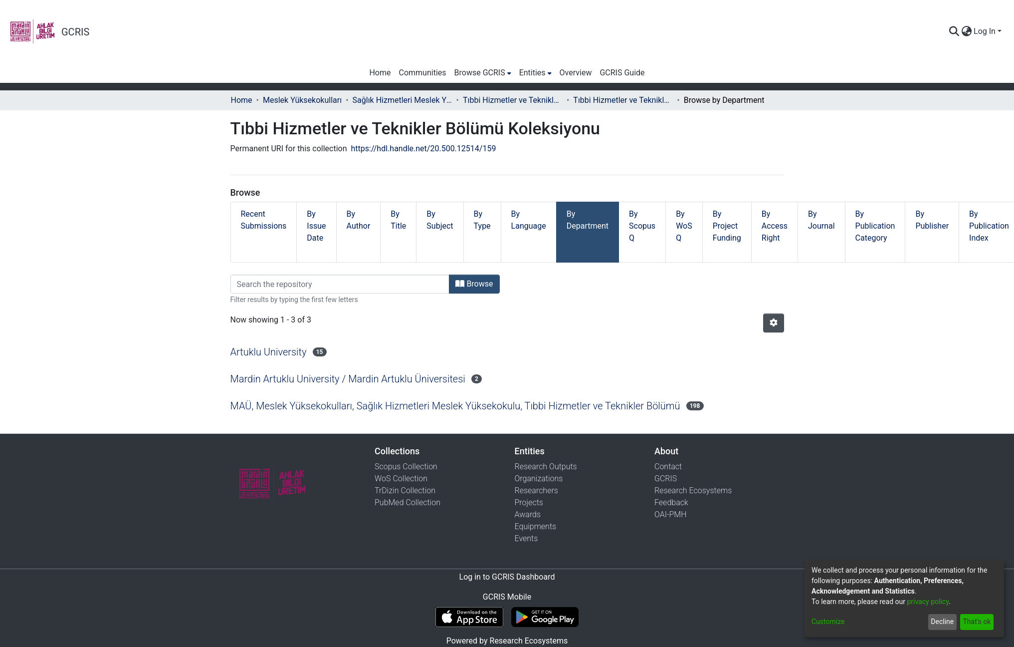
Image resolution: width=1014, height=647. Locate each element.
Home (241, 100)
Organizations (539, 478)
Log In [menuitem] (985, 31)
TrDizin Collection (405, 490)
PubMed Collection (407, 502)
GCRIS (665, 478)
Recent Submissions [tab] (264, 220)
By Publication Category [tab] (875, 226)
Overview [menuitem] (576, 72)
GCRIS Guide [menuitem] (622, 72)
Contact (668, 466)
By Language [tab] (528, 220)
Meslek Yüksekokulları (302, 100)
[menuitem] (966, 31)
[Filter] (340, 284)
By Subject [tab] (439, 220)
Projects (529, 502)
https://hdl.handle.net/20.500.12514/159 (423, 148)
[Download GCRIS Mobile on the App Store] (469, 617)
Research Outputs (546, 466)
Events (526, 538)
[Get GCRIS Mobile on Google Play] (545, 617)
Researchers (536, 490)
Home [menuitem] (380, 72)
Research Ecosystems (693, 490)
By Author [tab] (359, 220)
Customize (827, 622)
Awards (528, 514)
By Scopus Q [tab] (642, 226)
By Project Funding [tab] (727, 226)
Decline (942, 622)
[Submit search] (954, 31)
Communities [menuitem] (422, 72)
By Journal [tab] (821, 220)
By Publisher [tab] (932, 220)
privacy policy (928, 602)
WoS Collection (401, 478)
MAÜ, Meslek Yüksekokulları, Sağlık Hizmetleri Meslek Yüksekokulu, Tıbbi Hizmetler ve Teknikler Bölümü (455, 406)
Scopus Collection (406, 466)
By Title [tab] (398, 220)
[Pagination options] (773, 323)
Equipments (536, 526)
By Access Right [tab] (775, 226)
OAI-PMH (670, 514)
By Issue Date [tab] (316, 226)
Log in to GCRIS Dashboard (507, 577)
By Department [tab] (587, 220)
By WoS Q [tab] (684, 226)
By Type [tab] (482, 220)
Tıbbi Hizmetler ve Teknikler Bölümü (513, 100)
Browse (474, 284)
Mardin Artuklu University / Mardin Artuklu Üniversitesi (347, 379)
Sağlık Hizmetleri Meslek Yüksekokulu (402, 100)
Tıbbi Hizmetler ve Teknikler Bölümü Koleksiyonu (623, 100)
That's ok (977, 622)
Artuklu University (268, 352)
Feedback (671, 502)
